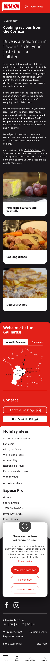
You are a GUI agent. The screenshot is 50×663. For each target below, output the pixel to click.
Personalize (25, 579)
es (17, 624)
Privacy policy (25, 561)
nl (34, 624)
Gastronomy (12, 20)
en (11, 624)
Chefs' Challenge (32, 150)
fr (5, 624)
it (23, 624)
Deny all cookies (25, 589)
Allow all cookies (26, 570)
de (28, 624)
